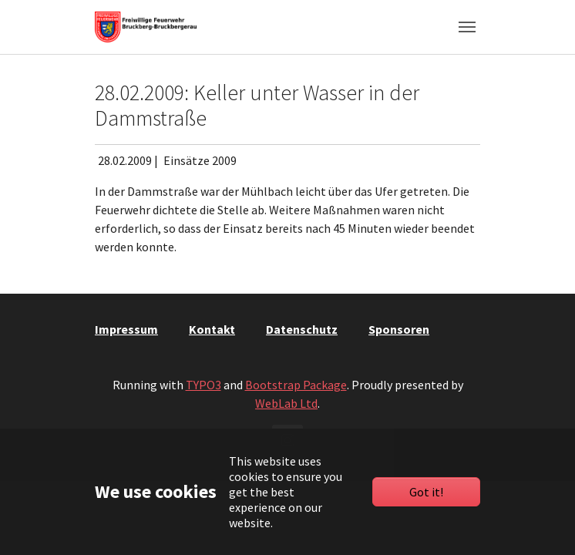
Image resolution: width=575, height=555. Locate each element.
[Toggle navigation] (467, 27)
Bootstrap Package (296, 384)
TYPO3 (203, 384)
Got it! (426, 492)
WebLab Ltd (286, 403)
